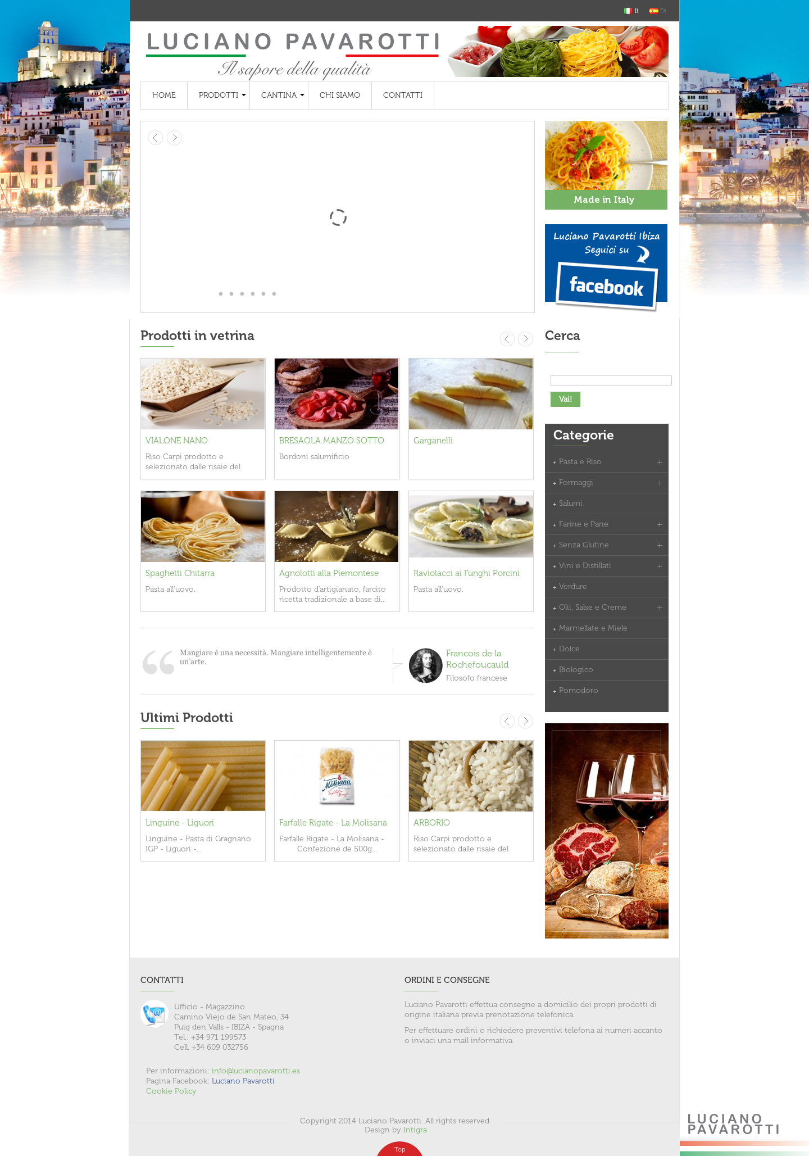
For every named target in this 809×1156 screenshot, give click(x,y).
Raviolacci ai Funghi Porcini (466, 573)
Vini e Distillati (585, 565)
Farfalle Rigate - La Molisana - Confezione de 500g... (331, 844)
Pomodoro (578, 690)
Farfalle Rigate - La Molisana (333, 823)
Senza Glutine (584, 545)
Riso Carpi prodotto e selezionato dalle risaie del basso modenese (193, 467)
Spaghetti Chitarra (180, 573)
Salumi (571, 503)
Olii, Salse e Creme (592, 607)
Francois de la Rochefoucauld (477, 659)
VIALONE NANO (177, 441)
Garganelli (433, 441)
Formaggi (576, 482)
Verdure (573, 586)
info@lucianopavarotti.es (256, 1071)
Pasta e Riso (580, 461)
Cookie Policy (171, 1091)
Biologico (576, 669)
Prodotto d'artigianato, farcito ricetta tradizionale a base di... (332, 594)
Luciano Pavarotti (243, 1081)
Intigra (415, 1130)
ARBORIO (431, 823)
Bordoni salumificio (314, 456)
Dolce (569, 649)
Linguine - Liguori (180, 823)
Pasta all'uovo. (171, 589)
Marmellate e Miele (593, 628)
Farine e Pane (583, 524)
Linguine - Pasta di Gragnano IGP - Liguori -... (198, 844)
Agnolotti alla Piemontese (329, 573)
